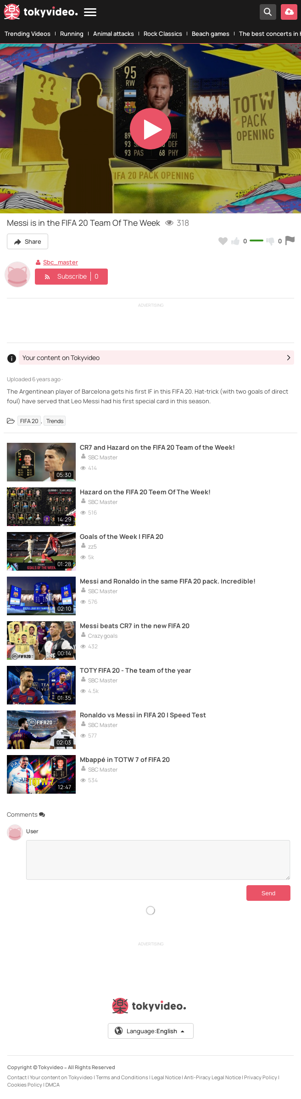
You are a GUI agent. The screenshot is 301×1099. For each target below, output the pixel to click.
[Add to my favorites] (223, 241)
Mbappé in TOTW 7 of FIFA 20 (125, 759)
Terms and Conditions (122, 1077)
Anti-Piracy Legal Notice (212, 1077)
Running (72, 33)
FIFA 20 (29, 421)
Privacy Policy (260, 1077)
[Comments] (158, 860)
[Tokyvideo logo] (41, 13)
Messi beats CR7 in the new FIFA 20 (135, 625)
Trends (54, 421)
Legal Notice (166, 1077)
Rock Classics (163, 33)
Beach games (210, 33)
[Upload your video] (289, 12)
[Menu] (90, 12)
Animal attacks (113, 33)
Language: (150, 1031)
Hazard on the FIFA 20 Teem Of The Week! (145, 491)
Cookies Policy (24, 1084)
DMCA (52, 1084)
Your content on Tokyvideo (61, 1077)
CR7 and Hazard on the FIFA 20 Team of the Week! (157, 447)
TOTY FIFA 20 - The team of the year (135, 670)
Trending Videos (27, 33)
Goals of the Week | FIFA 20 (121, 536)
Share (27, 241)
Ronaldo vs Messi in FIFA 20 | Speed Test (143, 714)
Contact (17, 1077)
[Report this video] (290, 241)
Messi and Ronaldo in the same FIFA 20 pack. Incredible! (168, 581)
